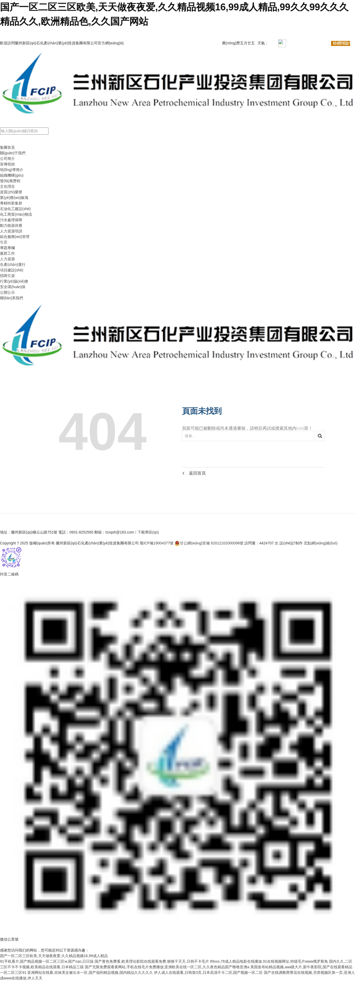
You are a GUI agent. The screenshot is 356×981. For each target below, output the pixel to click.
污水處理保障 (11, 220)
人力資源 (7, 259)
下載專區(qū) (147, 532)
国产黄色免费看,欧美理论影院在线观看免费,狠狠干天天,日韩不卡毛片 (152, 961)
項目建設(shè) (11, 270)
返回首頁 (194, 472)
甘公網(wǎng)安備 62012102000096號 (209, 543)
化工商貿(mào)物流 (16, 214)
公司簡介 (7, 158)
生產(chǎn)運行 (12, 264)
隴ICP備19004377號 (157, 543)
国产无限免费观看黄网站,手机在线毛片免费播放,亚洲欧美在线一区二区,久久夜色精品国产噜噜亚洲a (167, 967)
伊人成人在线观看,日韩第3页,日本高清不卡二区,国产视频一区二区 (208, 972)
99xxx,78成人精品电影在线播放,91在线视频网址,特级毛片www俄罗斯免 (269, 961)
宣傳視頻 (7, 164)
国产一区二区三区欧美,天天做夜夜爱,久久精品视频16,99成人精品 (54, 956)
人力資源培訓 (11, 231)
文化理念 (7, 186)
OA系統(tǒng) (344, 43)
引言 (3, 242)
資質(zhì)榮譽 (11, 192)
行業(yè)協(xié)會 (14, 281)
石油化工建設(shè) (15, 209)
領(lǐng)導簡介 (11, 170)
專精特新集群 (11, 203)
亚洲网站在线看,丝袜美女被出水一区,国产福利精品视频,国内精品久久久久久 (90, 972)
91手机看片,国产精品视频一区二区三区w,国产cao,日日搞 (47, 961)
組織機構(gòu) (12, 175)
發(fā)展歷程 (10, 181)
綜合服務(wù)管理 (14, 236)
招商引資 (7, 276)
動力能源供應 (11, 225)
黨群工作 (7, 253)
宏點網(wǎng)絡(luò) (320, 543)
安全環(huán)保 (12, 287)
